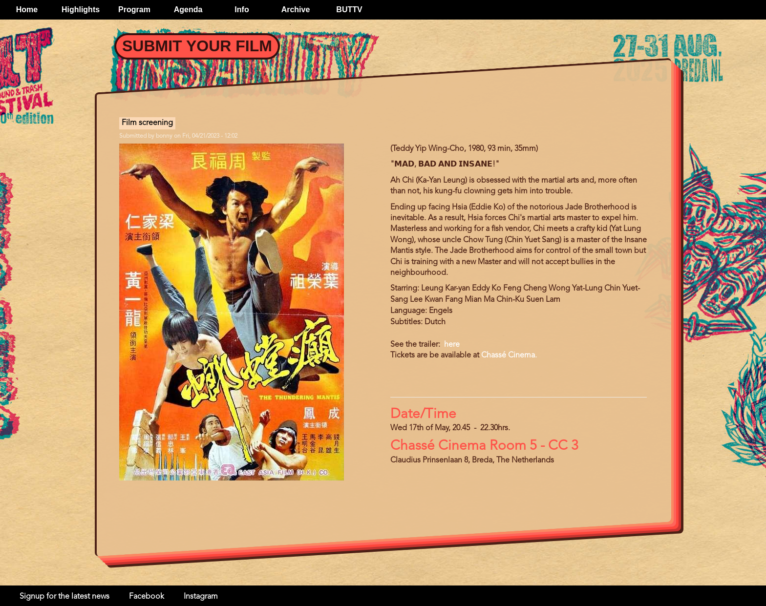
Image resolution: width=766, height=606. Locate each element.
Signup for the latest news (64, 597)
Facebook (146, 597)
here (451, 345)
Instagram (201, 597)
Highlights (81, 9)
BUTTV (349, 9)
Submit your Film (197, 46)
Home (27, 9)
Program (134, 9)
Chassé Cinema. (509, 355)
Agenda (188, 9)
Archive (295, 9)
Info (241, 9)
